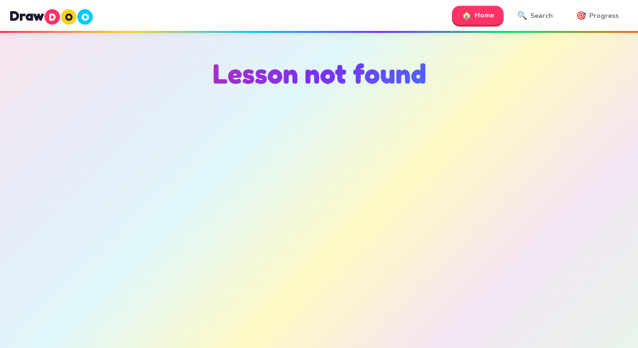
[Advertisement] (319, 193)
